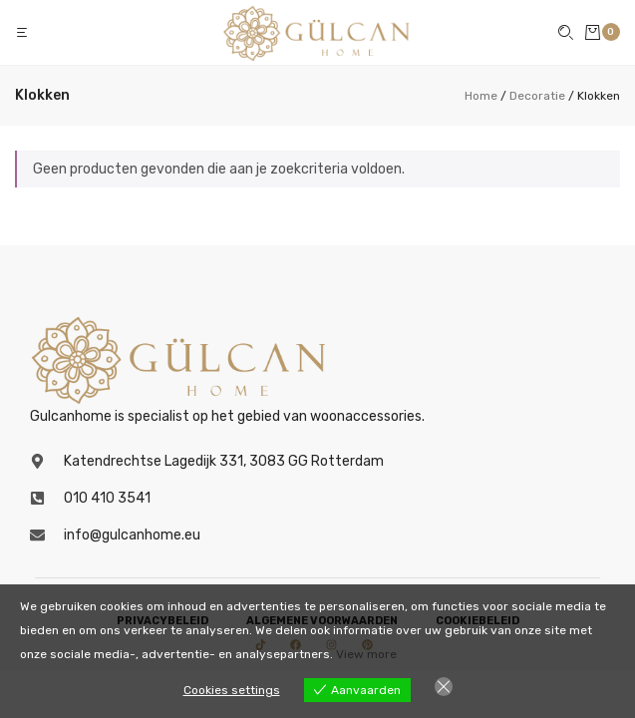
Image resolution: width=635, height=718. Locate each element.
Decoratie (537, 96)
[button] (24, 32)
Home (481, 96)
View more (366, 654)
